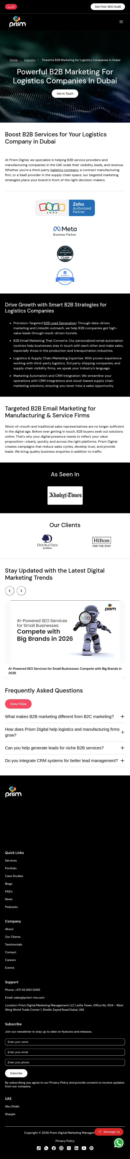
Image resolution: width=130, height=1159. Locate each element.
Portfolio (11, 868)
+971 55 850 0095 (27, 990)
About (9, 929)
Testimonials (13, 944)
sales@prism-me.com (29, 997)
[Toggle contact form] (108, 1132)
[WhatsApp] (119, 1143)
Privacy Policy (65, 1141)
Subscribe (16, 1073)
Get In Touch (65, 93)
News (9, 899)
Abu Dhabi (12, 1106)
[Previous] (9, 590)
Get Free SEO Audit (108, 6)
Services (11, 860)
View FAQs (18, 704)
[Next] (21, 590)
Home (14, 60)
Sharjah (10, 1114)
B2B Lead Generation (60, 323)
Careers (10, 960)
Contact (10, 952)
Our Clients (13, 937)
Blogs (8, 884)
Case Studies (14, 876)
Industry (29, 60)
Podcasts (11, 907)
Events (9, 968)
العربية (11, 6)
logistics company (64, 170)
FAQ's (9, 891)
